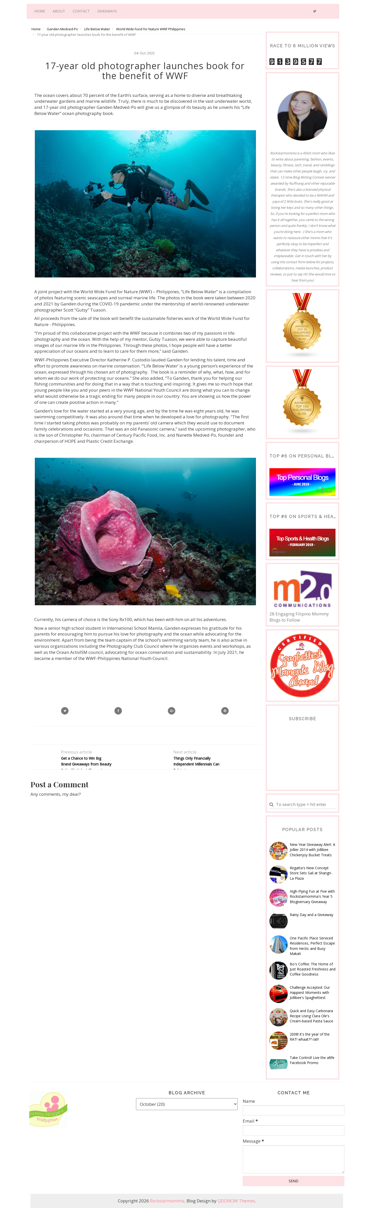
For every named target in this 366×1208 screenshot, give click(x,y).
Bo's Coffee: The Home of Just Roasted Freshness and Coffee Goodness (313, 969)
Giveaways (107, 11)
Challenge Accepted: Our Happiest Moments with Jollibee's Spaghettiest (310, 992)
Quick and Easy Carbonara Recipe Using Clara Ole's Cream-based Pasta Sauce (311, 1016)
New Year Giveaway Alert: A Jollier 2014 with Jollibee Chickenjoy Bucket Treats (312, 849)
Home (39, 11)
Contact (81, 11)
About (59, 11)
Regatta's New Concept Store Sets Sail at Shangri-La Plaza (311, 873)
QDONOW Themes (236, 1201)
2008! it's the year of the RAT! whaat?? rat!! (310, 1037)
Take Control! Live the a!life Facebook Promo (312, 1060)
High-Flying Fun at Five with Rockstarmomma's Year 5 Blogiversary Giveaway (312, 896)
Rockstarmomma (167, 1201)
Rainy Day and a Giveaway (311, 914)
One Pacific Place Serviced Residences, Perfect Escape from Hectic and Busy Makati (312, 946)
